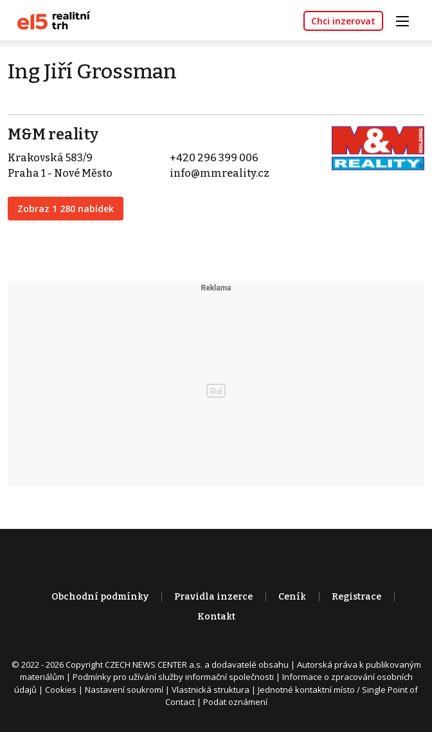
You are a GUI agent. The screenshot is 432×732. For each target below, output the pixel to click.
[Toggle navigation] (407, 20)
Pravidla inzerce (213, 596)
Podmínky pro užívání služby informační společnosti (173, 677)
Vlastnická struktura (210, 689)
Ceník (292, 596)
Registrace (356, 596)
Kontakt (216, 616)
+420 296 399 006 (214, 158)
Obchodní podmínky (99, 596)
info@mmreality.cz (219, 173)
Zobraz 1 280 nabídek (65, 208)
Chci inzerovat (343, 21)
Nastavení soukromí (124, 689)
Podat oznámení (235, 702)
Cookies (60, 689)
